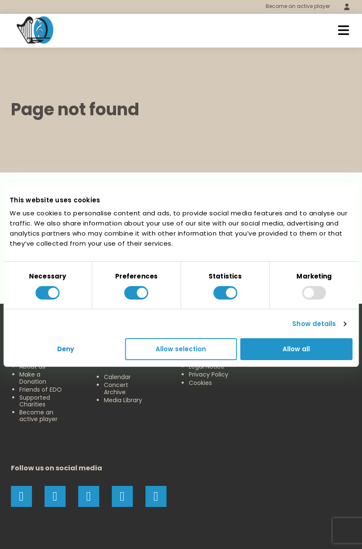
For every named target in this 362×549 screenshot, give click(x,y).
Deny (65, 349)
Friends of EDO (40, 389)
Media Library (123, 400)
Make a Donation (32, 377)
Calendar (117, 377)
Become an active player (298, 6)
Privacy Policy (208, 374)
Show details (314, 323)
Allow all (296, 349)
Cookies (200, 383)
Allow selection (181, 349)
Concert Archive (116, 388)
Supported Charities (34, 400)
